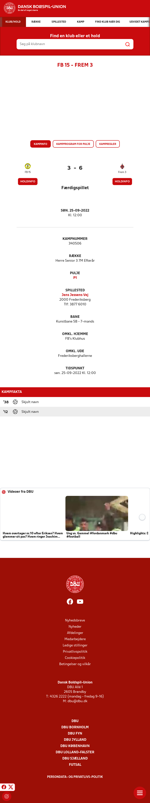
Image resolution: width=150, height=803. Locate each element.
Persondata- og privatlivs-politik (75, 777)
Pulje (75, 273)
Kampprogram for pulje (73, 144)
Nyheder (75, 626)
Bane (75, 317)
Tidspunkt (75, 368)
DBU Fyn (75, 733)
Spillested (75, 290)
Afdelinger (75, 633)
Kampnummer (75, 239)
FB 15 (28, 172)
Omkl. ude (75, 351)
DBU (75, 721)
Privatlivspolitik (75, 651)
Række (75, 256)
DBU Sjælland (75, 758)
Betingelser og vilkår (75, 664)
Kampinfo (40, 144)
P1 (75, 278)
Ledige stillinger (75, 645)
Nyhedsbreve (75, 620)
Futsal (75, 765)
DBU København (75, 746)
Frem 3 (122, 172)
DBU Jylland (75, 740)
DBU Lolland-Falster (75, 752)
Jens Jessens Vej (75, 295)
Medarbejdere (75, 639)
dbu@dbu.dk (77, 701)
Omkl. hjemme (75, 334)
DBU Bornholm (75, 727)
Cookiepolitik (75, 658)
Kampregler (107, 144)
